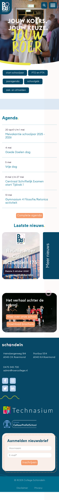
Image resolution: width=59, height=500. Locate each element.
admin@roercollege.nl (15, 378)
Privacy (38, 496)
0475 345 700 (11, 375)
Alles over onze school (22, 324)
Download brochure (21, 332)
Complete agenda (29, 215)
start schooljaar (15, 72)
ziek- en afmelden (16, 90)
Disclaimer (22, 496)
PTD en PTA (38, 72)
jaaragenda (13, 81)
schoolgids (33, 81)
